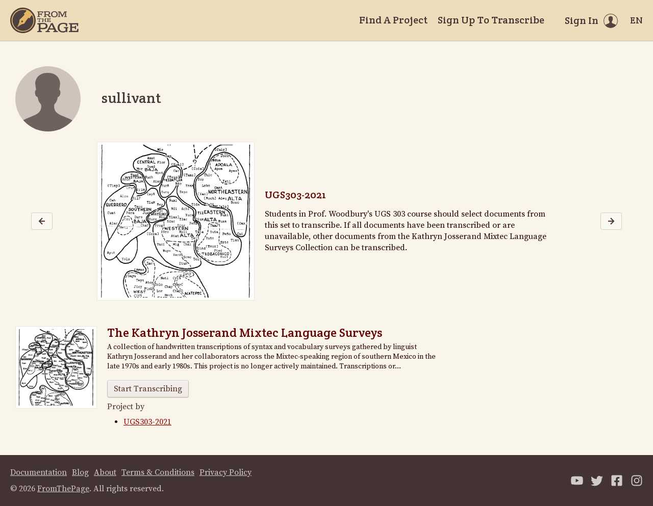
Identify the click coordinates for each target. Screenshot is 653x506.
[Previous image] (42, 221)
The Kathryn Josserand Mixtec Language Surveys (244, 332)
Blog (80, 472)
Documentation (38, 472)
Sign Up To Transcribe (491, 19)
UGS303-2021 (295, 194)
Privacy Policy (225, 472)
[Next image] (611, 221)
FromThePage (63, 489)
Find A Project (393, 19)
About (105, 472)
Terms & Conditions (157, 472)
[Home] (44, 20)
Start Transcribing (148, 389)
